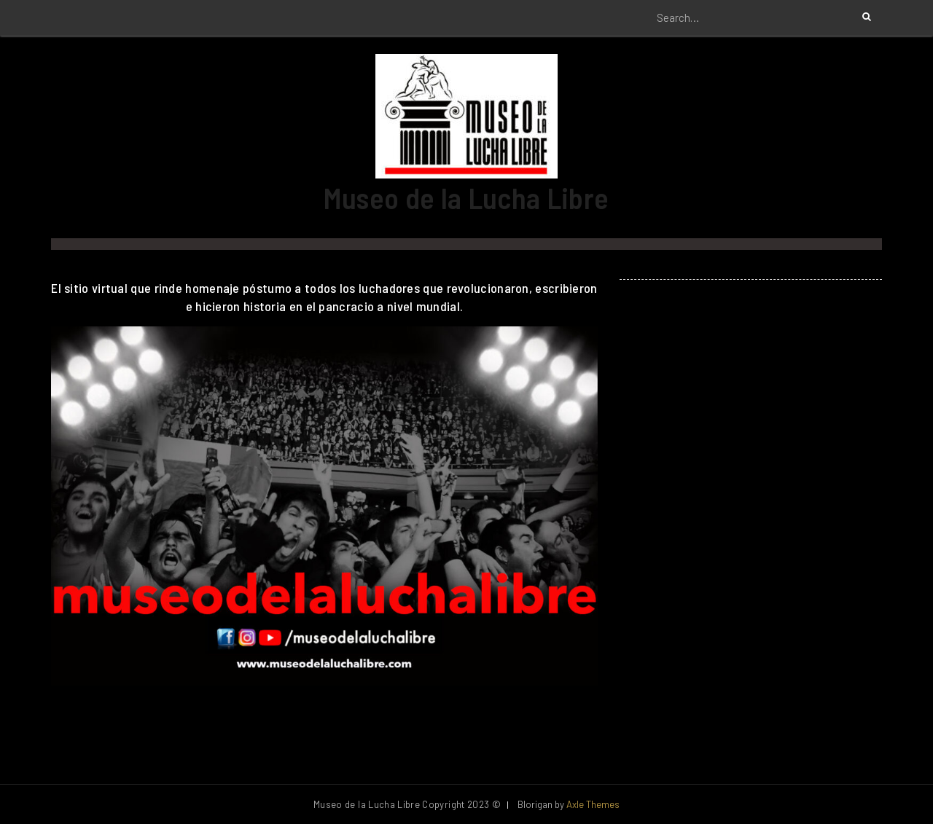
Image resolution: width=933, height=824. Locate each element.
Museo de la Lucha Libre (466, 197)
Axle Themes (593, 804)
